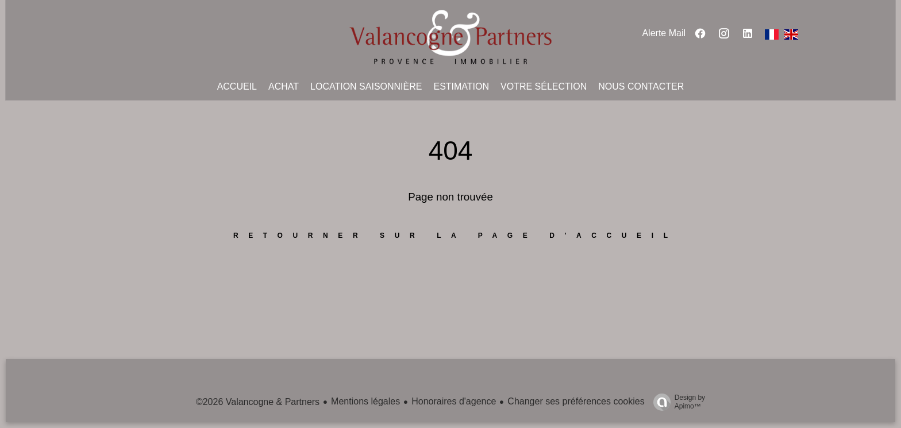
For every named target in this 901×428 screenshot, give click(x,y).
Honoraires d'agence (453, 401)
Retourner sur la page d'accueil (455, 236)
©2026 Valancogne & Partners (257, 402)
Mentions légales (365, 401)
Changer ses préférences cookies (575, 401)
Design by (676, 402)
